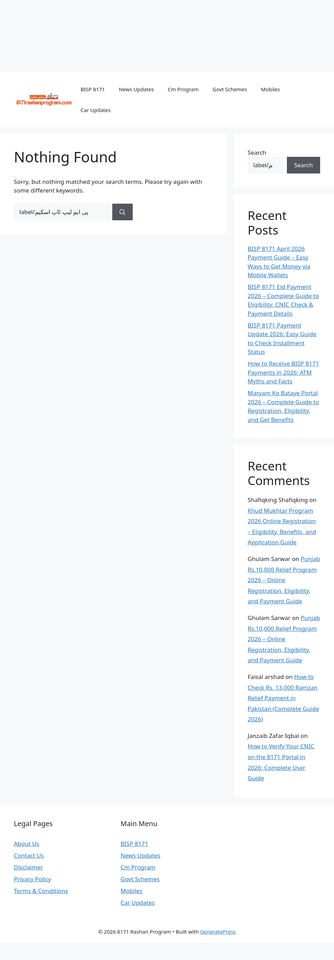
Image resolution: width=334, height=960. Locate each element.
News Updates (136, 89)
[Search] (122, 212)
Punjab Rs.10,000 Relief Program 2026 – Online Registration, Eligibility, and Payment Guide (284, 580)
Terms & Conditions (41, 891)
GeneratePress (218, 931)
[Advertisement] (167, 34)
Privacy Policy (32, 879)
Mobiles (270, 89)
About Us (26, 844)
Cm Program (183, 89)
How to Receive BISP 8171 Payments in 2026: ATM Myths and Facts (283, 372)
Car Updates (96, 110)
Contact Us (29, 855)
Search (257, 152)
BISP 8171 (93, 89)
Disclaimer (28, 867)
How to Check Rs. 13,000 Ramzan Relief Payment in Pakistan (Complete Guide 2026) (283, 698)
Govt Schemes (229, 89)
